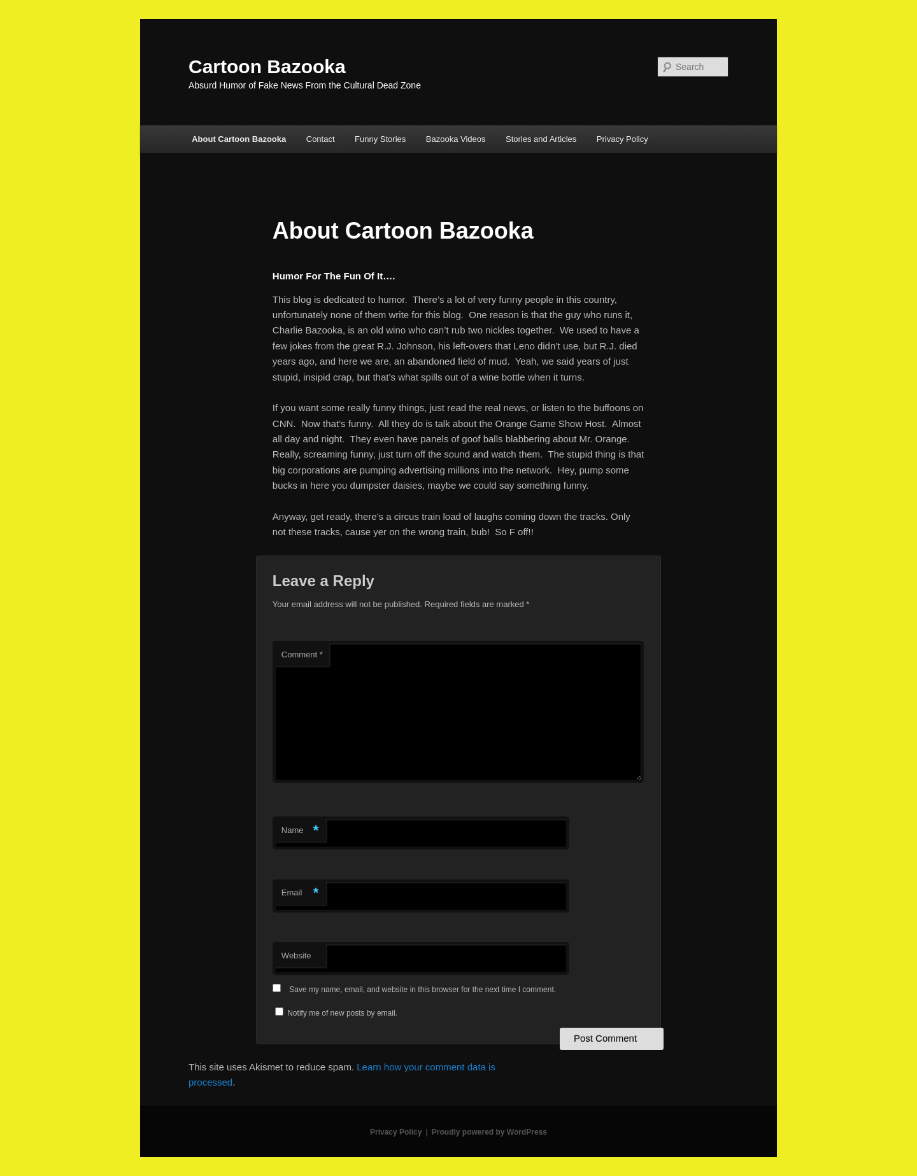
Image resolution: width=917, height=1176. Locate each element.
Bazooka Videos (456, 139)
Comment (302, 654)
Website (296, 955)
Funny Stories (380, 139)
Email (300, 893)
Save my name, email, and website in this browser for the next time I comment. (422, 989)
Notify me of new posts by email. (342, 1013)
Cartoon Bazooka (267, 66)
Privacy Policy (622, 139)
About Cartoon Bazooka (239, 139)
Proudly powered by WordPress (489, 1132)
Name (300, 831)
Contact (320, 139)
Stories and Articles (541, 139)
